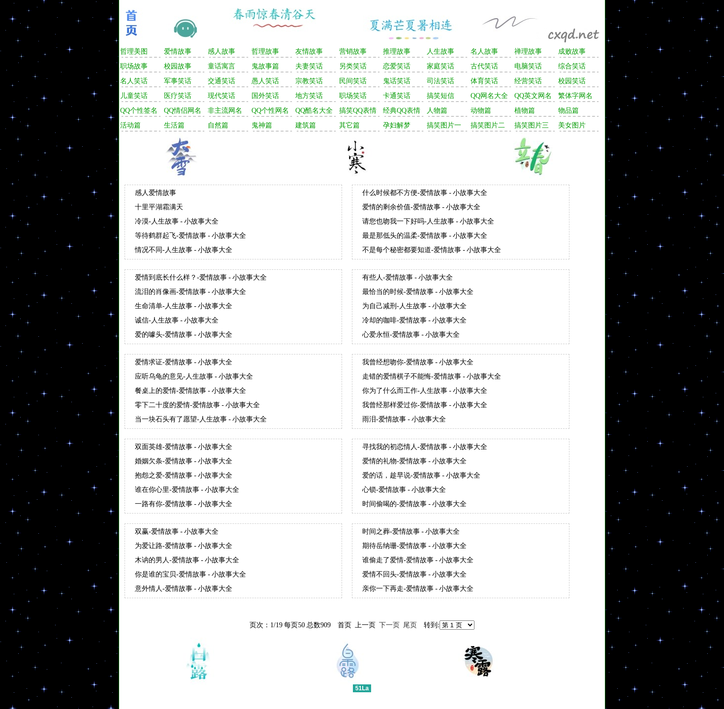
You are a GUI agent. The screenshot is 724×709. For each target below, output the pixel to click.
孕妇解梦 (396, 125)
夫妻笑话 (309, 66)
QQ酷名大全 (314, 110)
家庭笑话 (440, 66)
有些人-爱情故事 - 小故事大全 (407, 277)
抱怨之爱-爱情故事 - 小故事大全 (183, 475)
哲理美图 (134, 51)
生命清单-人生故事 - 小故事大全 (183, 306)
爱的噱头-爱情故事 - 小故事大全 (183, 334)
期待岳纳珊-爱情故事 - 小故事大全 (414, 545)
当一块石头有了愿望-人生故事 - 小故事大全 (201, 419)
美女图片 (572, 125)
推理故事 (396, 51)
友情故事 (309, 51)
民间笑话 (353, 81)
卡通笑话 (396, 95)
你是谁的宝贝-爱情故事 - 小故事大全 (190, 574)
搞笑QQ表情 (358, 110)
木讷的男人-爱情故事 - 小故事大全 (187, 560)
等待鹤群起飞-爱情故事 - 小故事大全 (190, 235)
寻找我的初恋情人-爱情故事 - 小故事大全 (424, 447)
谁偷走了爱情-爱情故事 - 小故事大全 (417, 560)
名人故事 (484, 51)
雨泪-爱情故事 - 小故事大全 (404, 419)
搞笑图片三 (531, 125)
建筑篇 (305, 125)
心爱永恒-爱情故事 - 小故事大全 (411, 334)
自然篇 (218, 125)
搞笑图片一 (444, 125)
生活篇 (174, 125)
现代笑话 (221, 95)
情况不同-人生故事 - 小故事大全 (183, 250)
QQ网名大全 (489, 95)
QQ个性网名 (270, 110)
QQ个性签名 (138, 110)
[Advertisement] (361, 155)
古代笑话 (484, 66)
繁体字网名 (575, 95)
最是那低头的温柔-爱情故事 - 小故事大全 (424, 235)
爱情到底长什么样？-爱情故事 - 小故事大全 (201, 277)
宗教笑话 (309, 81)
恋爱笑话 (396, 66)
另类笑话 (353, 66)
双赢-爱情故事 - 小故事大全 (177, 531)
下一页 (389, 625)
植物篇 (524, 110)
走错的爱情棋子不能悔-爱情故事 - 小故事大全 (431, 376)
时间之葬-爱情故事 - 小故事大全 (411, 531)
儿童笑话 (134, 95)
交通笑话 (221, 81)
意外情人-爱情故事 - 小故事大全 (183, 588)
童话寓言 (221, 66)
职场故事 (134, 66)
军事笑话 (177, 81)
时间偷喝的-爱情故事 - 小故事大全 (414, 504)
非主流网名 (225, 110)
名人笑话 (134, 81)
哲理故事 (265, 51)
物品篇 (568, 110)
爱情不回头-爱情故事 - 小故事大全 (414, 574)
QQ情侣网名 (182, 110)
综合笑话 (572, 66)
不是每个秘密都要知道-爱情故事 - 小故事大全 (431, 250)
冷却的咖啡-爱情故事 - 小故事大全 (414, 320)
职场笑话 (353, 95)
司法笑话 (440, 81)
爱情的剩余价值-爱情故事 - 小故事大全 (421, 207)
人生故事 (440, 51)
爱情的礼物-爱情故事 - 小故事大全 (414, 461)
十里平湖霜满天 (159, 207)
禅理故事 (528, 51)
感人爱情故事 (155, 192)
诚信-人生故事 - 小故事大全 (177, 320)
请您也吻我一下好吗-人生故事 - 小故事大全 (428, 221)
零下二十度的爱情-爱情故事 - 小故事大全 (197, 405)
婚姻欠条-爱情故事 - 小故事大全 (183, 461)
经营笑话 (528, 81)
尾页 (410, 625)
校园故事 (177, 66)
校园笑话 (572, 81)
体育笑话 (484, 81)
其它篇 (349, 125)
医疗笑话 (177, 95)
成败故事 (572, 51)
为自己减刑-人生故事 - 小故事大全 (414, 306)
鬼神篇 (262, 125)
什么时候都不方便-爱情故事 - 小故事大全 (424, 192)
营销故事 (353, 51)
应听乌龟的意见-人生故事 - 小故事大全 (194, 376)
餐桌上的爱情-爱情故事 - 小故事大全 (190, 390)
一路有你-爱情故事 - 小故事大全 (183, 504)
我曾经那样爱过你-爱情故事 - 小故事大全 (424, 405)
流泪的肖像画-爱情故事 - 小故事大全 (190, 291)
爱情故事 (177, 51)
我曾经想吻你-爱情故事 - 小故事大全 (417, 362)
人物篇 (437, 110)
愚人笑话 (265, 81)
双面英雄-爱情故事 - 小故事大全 (183, 447)
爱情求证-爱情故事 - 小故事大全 (183, 362)
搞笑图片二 (488, 125)
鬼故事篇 (265, 66)
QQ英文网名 (533, 95)
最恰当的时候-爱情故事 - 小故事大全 (417, 291)
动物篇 (481, 110)
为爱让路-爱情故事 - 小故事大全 (183, 545)
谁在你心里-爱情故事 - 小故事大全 (187, 489)
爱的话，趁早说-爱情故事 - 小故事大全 (421, 475)
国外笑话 (265, 95)
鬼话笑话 (396, 81)
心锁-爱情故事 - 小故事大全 (404, 489)
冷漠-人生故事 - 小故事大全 (177, 221)
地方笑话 (309, 95)
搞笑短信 (440, 95)
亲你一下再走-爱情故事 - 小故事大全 (417, 588)
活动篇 (130, 125)
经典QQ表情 (401, 110)
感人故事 (221, 51)
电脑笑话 (528, 66)
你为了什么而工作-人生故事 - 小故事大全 (424, 390)
